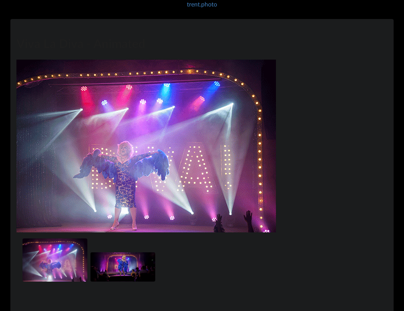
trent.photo (202, 4)
